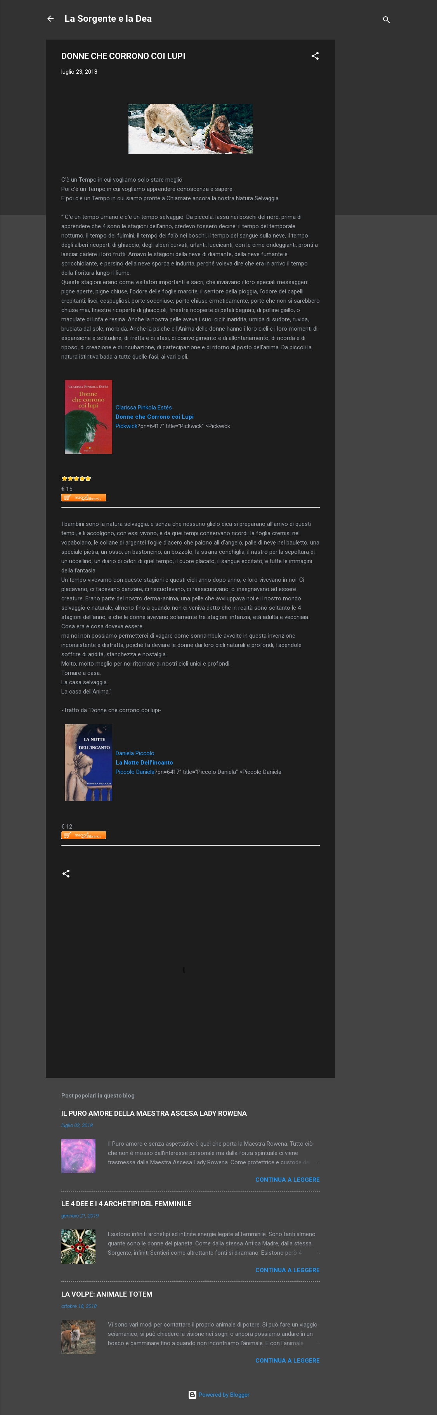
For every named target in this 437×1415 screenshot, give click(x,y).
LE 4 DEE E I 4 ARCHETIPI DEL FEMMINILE (126, 1204)
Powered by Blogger (219, 1394)
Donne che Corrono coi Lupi (155, 416)
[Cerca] (386, 21)
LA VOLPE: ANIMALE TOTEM (107, 1294)
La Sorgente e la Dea (108, 18)
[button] (315, 57)
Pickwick (126, 426)
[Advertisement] (366, 156)
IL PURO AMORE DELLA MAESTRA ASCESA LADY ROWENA (154, 1113)
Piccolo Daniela (135, 771)
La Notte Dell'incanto (144, 762)
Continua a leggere (287, 1179)
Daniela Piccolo (135, 753)
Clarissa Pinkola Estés (144, 407)
